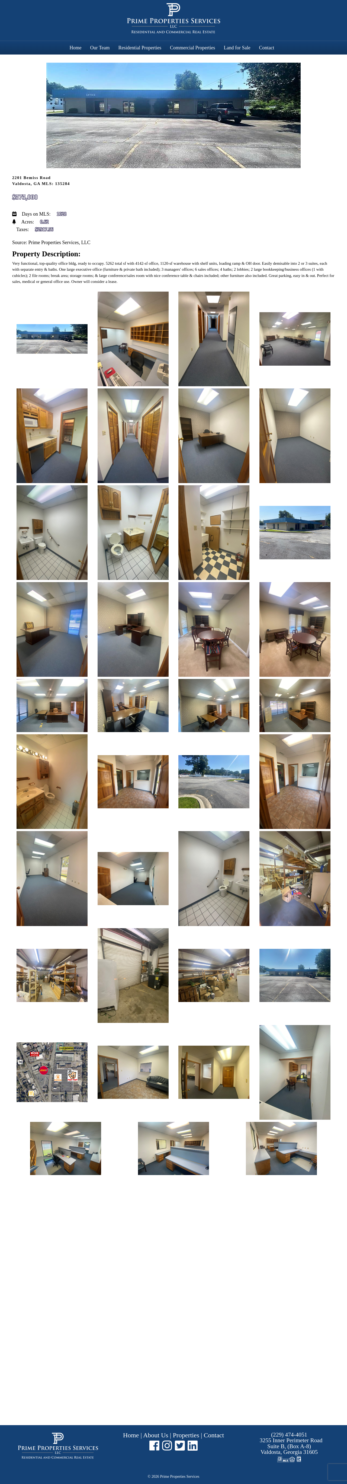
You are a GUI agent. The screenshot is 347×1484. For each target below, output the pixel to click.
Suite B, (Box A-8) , (291, 1446)
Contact (266, 47)
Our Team (100, 47)
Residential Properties (139, 47)
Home (76, 47)
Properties (186, 1435)
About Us (155, 1435)
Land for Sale (237, 47)
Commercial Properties (192, 47)
